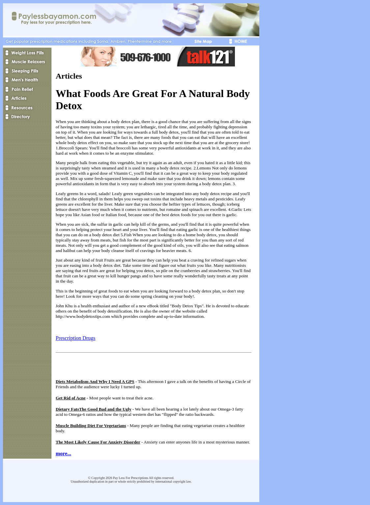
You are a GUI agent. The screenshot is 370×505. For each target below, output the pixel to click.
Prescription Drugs (75, 338)
